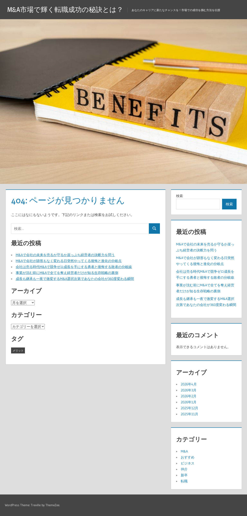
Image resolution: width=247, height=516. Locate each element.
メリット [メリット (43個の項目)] (18, 350)
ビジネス (187, 463)
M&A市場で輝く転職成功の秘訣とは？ (65, 9)
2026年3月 (189, 390)
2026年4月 (189, 384)
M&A (184, 451)
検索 (179, 196)
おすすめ (187, 457)
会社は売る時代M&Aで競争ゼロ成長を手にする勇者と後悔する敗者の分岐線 (74, 267)
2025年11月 (189, 414)
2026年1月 (189, 402)
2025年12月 (189, 408)
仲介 (184, 469)
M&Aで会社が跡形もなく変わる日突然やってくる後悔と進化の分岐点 (69, 261)
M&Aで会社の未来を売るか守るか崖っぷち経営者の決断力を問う (65, 255)
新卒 (184, 475)
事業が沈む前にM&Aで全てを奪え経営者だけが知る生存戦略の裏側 (67, 273)
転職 (184, 481)
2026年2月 (189, 396)
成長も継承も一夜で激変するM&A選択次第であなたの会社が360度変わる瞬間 (75, 279)
